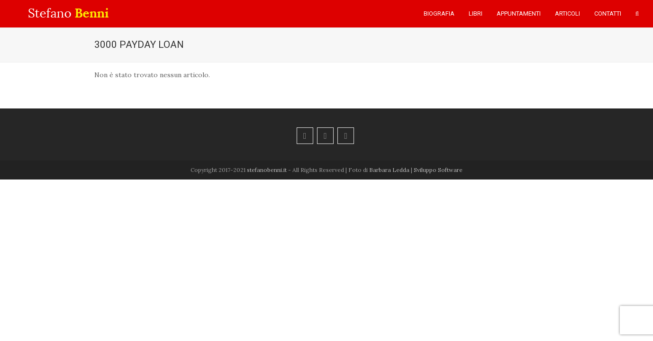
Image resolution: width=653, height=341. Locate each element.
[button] (637, 14)
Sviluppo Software (438, 169)
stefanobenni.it (267, 169)
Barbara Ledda (389, 169)
